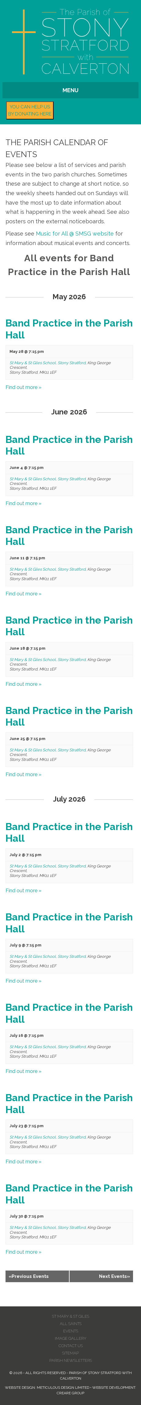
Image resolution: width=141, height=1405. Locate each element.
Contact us (71, 1345)
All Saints (71, 1323)
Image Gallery (70, 1338)
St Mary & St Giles (70, 1316)
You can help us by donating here (29, 110)
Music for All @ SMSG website (75, 233)
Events (70, 1331)
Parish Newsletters (70, 1360)
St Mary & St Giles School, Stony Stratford (48, 363)
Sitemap (70, 1353)
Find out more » (23, 387)
